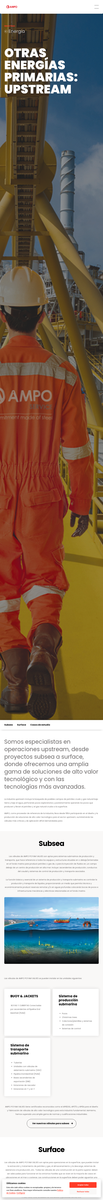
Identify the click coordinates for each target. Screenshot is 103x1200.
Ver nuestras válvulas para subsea (50, 1123)
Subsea (8, 724)
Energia (16, 31)
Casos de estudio (40, 724)
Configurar (20, 1193)
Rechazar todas (83, 1192)
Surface (21, 724)
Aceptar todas (83, 1185)
